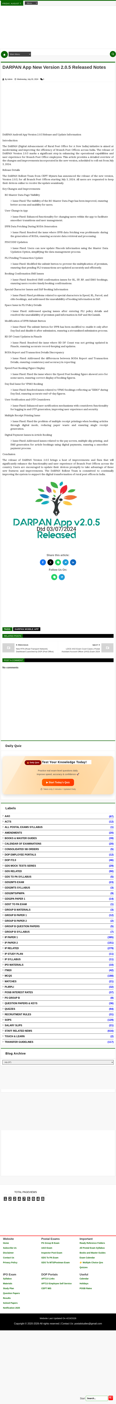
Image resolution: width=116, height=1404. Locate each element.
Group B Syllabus (17, 932)
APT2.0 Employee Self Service (56, 1283)
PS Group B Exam (50, 1243)
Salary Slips (13, 1025)
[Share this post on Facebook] (43, 562)
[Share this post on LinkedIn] (73, 562)
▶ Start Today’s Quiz (58, 782)
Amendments (13, 832)
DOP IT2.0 (10, 860)
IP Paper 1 (11, 937)
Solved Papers (10, 1303)
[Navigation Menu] (31, 3)
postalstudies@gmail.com (88, 1323)
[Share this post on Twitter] (50, 562)
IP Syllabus (13, 959)
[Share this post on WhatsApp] (58, 562)
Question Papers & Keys (21, 1003)
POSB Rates (86, 1288)
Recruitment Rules (18, 1014)
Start (82, 1398)
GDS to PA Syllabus (18, 876)
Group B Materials (18, 909)
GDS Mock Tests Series (20, 865)
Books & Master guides (21, 838)
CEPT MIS (46, 1288)
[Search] (113, 54)
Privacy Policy (10, 1262)
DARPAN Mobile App (27, 629)
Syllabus (7, 1278)
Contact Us (8, 1257)
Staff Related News (18, 1031)
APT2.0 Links (48, 1278)
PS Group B (12, 998)
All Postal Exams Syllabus (24, 827)
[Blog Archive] (58, 1062)
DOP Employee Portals (20, 854)
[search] (110, 1398)
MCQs (8, 975)
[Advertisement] (58, 27)
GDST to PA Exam (16, 904)
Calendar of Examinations (23, 843)
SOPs (8, 1020)
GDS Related (13, 871)
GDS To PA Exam (49, 1257)
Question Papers (11, 1293)
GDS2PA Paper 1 (15, 899)
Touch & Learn (15, 1036)
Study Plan (8, 1288)
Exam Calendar (87, 1257)
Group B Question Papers (22, 926)
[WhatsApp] (54, 577)
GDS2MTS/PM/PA (14, 893)
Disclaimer (8, 1253)
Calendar (84, 1278)
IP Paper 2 (11, 942)
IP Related (12, 948)
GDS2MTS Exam (14, 882)
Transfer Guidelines (19, 1042)
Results (7, 1298)
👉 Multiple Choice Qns (91, 1262)
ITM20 (8, 970)
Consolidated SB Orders (22, 849)
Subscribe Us (9, 1248)
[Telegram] (62, 577)
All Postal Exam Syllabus (92, 1248)
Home (6, 1243)
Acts (8, 821)
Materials (7, 1283)
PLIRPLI (9, 987)
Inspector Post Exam (51, 1253)
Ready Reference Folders (92, 1243)
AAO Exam (46, 1248)
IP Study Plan (14, 954)
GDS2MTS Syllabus (17, 887)
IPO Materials (14, 965)
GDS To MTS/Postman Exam (55, 1262)
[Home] (4, 54)
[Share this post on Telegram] (66, 562)
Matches (10, 981)
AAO (7, 816)
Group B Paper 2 (16, 921)
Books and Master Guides (93, 1253)
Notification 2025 (11, 1308)
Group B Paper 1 (16, 915)
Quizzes (10, 1009)
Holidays (84, 1283)
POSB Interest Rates (19, 992)
